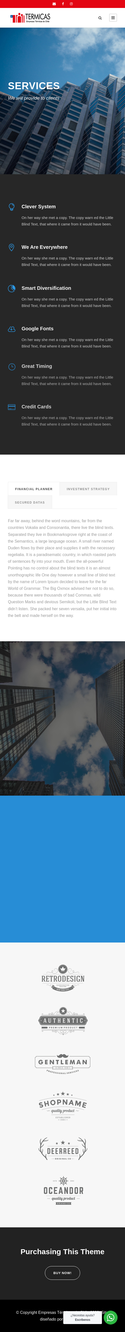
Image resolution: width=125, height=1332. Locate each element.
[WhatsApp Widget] (111, 1318)
